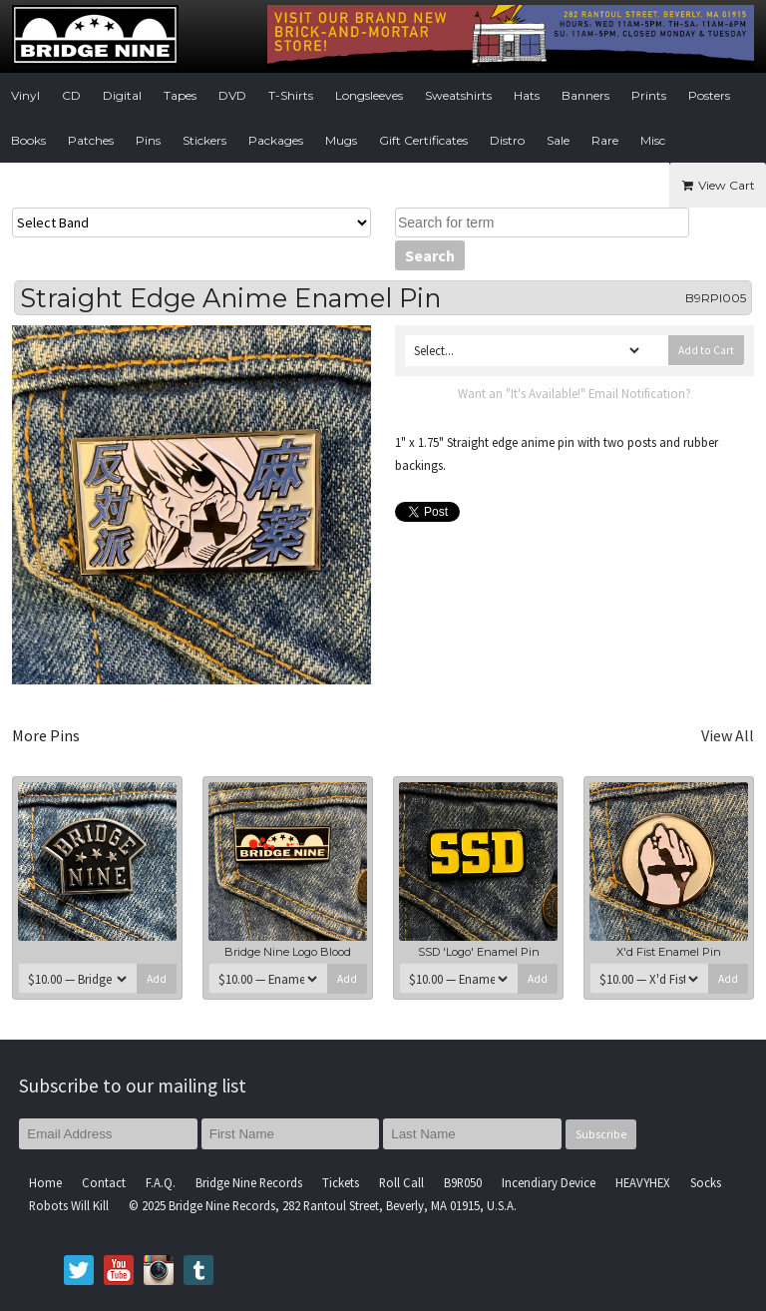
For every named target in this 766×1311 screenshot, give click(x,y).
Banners (585, 95)
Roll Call (401, 1182)
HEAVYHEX (642, 1182)
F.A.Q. (161, 1182)
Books (28, 140)
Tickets (340, 1182)
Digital (122, 95)
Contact (104, 1182)
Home (45, 1182)
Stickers (204, 140)
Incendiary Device (548, 1182)
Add (157, 979)
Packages (275, 140)
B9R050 (463, 1182)
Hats (527, 95)
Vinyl (25, 95)
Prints (648, 95)
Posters (709, 95)
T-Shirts (290, 95)
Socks (705, 1182)
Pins (148, 140)
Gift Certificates (423, 140)
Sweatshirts (458, 95)
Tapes (180, 95)
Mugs (341, 140)
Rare (604, 140)
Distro (507, 140)
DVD (232, 95)
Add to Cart (706, 350)
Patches (91, 140)
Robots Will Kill (69, 1205)
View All (727, 735)
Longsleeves (369, 95)
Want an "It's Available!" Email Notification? (574, 393)
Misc (652, 140)
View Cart (717, 185)
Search (430, 255)
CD (71, 95)
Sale (558, 140)
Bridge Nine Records (248, 1182)
